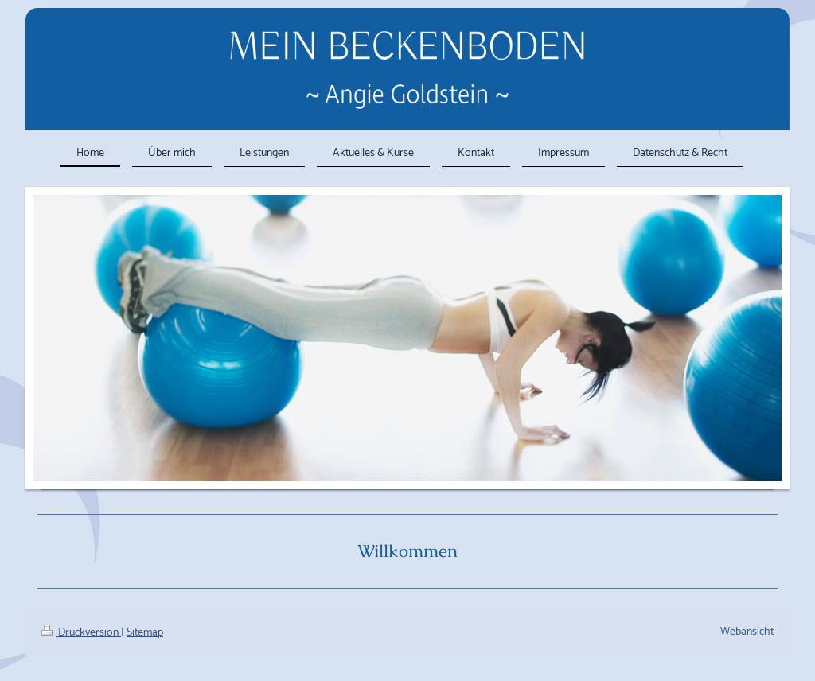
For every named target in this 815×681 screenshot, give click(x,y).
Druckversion (81, 633)
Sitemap (145, 633)
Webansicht (747, 632)
